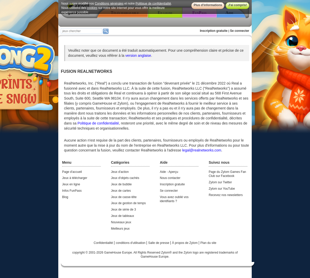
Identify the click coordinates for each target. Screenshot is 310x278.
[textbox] (81, 31)
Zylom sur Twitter (220, 182)
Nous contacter (170, 178)
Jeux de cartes (121, 190)
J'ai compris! (237, 5)
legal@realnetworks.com (201, 150)
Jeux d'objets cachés (125, 178)
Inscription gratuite (214, 31)
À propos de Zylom (185, 243)
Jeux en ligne (71, 184)
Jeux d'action (120, 172)
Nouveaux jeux (121, 222)
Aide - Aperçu (169, 172)
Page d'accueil (72, 172)
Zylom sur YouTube (222, 188)
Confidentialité (104, 243)
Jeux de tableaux (122, 216)
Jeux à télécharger (74, 178)
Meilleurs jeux (120, 228)
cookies (92, 8)
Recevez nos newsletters (226, 195)
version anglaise (138, 55)
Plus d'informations (208, 5)
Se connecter (239, 31)
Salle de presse (159, 243)
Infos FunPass (72, 190)
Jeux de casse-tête (124, 197)
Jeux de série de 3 (123, 209)
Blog (65, 197)
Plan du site (208, 243)
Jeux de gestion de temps (128, 203)
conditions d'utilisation (131, 243)
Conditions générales (109, 3)
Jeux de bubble (121, 184)
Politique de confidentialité (153, 3)
